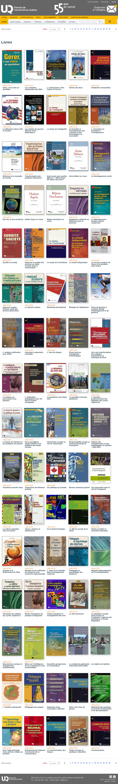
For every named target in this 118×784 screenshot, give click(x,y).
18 (92, 29)
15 (83, 29)
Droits (38, 17)
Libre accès (15, 22)
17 (89, 29)
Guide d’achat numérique (79, 17)
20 (98, 29)
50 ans (72, 22)
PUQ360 (62, 22)
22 (104, 29)
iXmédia (113, 781)
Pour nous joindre (93, 2)
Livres (4, 22)
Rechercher (100, 21)
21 (101, 29)
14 (81, 29)
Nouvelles (13, 17)
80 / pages (53, 29)
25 (109, 29)
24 (106, 29)
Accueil (4, 17)
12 (78, 29)
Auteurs (27, 22)
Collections (49, 22)
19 (95, 29)
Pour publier (63, 17)
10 (75, 29)
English (114, 2)
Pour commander (50, 17)
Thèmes (37, 22)
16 (86, 29)
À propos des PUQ (27, 17)
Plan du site (104, 2)
